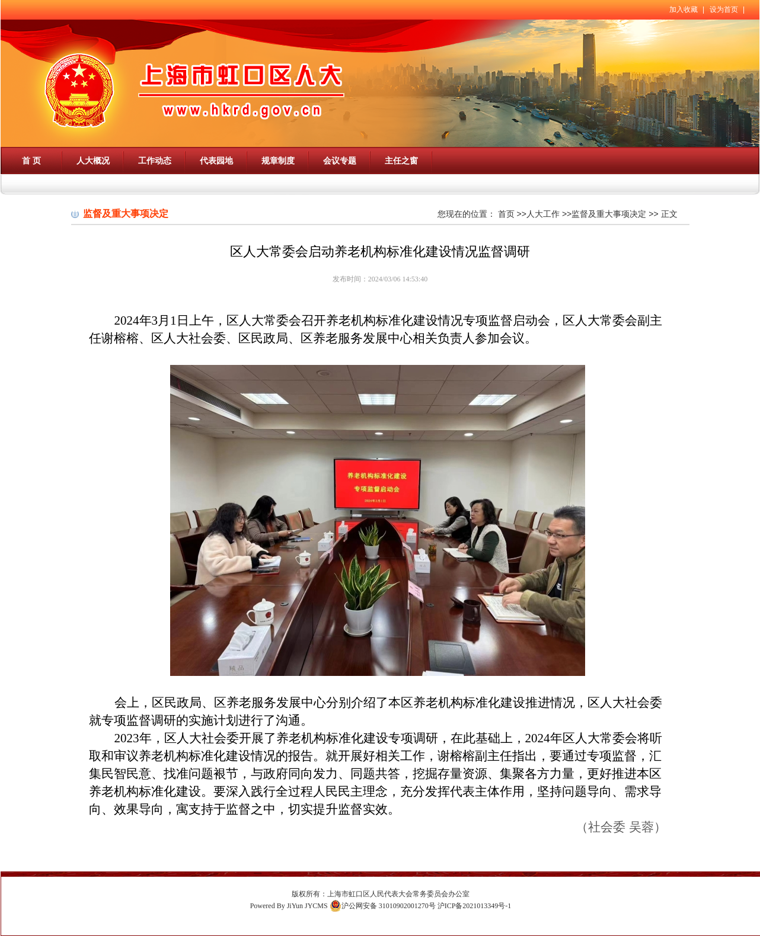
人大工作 (543, 214)
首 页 (31, 160)
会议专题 (339, 160)
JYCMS (316, 906)
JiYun (295, 906)
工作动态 (154, 160)
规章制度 (278, 160)
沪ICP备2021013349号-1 (475, 906)
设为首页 (724, 9)
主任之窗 (401, 160)
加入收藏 (683, 9)
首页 (506, 214)
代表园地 (216, 160)
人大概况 (93, 160)
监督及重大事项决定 (608, 214)
